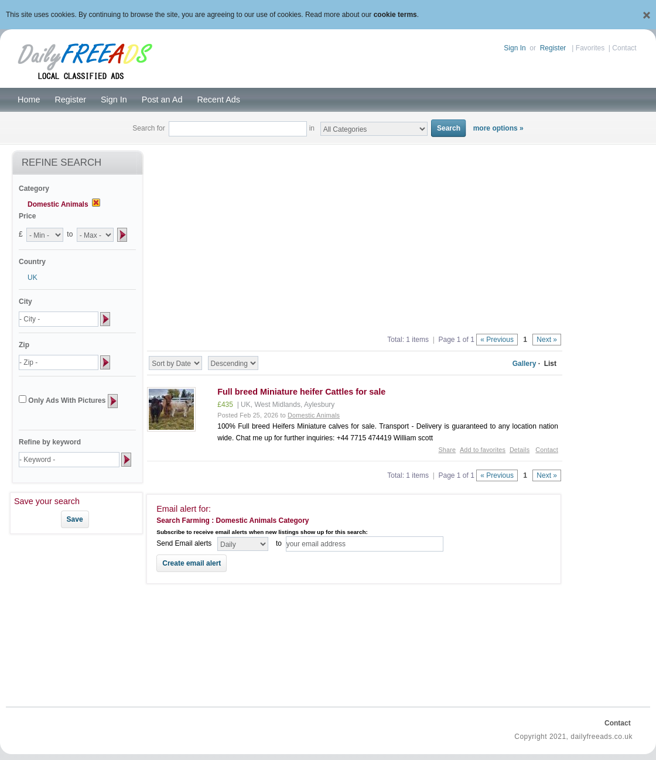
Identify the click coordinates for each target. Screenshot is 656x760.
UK (32, 277)
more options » (498, 128)
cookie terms (395, 15)
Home (29, 99)
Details (519, 449)
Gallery (524, 364)
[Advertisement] (355, 235)
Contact (624, 48)
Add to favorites (482, 449)
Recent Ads (218, 99)
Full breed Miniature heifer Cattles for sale (301, 391)
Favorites (590, 48)
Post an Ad (162, 99)
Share (447, 449)
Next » (547, 340)
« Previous (497, 340)
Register (553, 48)
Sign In (514, 48)
